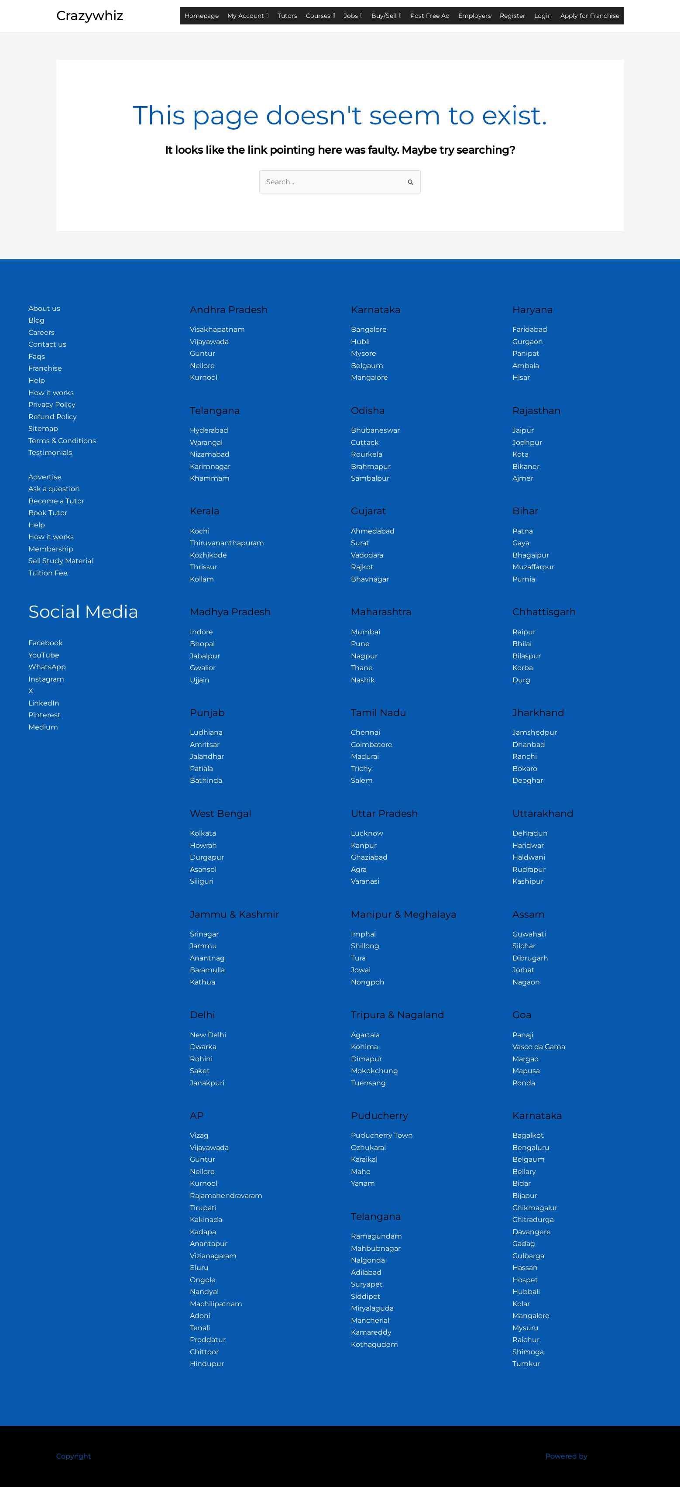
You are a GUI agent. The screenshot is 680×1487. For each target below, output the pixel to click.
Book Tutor (47, 513)
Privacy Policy (52, 404)
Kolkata (203, 833)
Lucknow (367, 833)
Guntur (202, 353)
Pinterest (44, 715)
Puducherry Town (382, 1135)
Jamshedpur (534, 732)
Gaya (520, 543)
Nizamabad (210, 454)
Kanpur (364, 845)
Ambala (525, 365)
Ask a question (54, 489)
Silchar (524, 946)
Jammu (203, 946)
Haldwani (528, 857)
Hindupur (207, 1364)
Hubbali (526, 1291)
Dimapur (366, 1059)
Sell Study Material (60, 561)
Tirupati (203, 1208)
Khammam (210, 478)
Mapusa (526, 1071)
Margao (525, 1059)
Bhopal (202, 644)
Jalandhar (207, 756)
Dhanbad (528, 744)
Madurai (365, 756)
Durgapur (207, 857)
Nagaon (526, 982)
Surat (360, 543)
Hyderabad (209, 430)
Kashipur (527, 881)
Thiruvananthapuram (227, 543)
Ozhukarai (368, 1147)
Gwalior (203, 668)
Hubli (360, 341)
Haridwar (528, 845)
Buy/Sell (386, 15)
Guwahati (529, 934)
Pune (360, 644)
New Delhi (208, 1035)
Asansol (203, 869)
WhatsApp (47, 667)
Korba (522, 668)
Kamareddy (371, 1332)
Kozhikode (208, 555)
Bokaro (524, 768)
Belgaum (367, 365)
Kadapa (203, 1232)
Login (543, 16)
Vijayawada (209, 341)
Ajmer (522, 478)
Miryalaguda (372, 1308)
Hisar (521, 377)
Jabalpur (205, 656)
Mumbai (365, 632)
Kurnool (203, 377)
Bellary (524, 1171)
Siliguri (201, 881)
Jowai (361, 970)
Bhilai (522, 644)
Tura (358, 958)
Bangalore (369, 329)
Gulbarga (528, 1256)
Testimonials (50, 452)
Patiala (201, 768)
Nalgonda (368, 1260)
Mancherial (370, 1320)
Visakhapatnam (217, 329)
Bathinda (206, 780)
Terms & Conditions (62, 441)
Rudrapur (529, 869)
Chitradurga (533, 1219)
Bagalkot (528, 1135)
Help (36, 380)
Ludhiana (206, 732)
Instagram (46, 679)
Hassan (525, 1267)
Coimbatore (371, 744)
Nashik (363, 680)
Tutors (287, 16)
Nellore (202, 365)
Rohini (201, 1059)
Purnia (523, 579)
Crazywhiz (90, 15)
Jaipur (523, 430)
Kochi (199, 531)
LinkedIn (43, 703)
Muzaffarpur (533, 567)
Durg (521, 680)
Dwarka (203, 1047)
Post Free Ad (430, 16)
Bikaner (525, 466)
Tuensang (368, 1083)
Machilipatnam (216, 1304)
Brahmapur (371, 466)
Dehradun (530, 833)
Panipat (525, 353)
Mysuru (525, 1328)
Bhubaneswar (375, 430)
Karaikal (364, 1159)
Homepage (202, 16)
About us (44, 308)
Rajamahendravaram (226, 1195)
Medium (43, 727)
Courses (320, 15)
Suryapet (367, 1284)
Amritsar (205, 744)
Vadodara (367, 555)
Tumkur (526, 1364)
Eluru (199, 1267)
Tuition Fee (48, 573)
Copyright (73, 1456)
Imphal (363, 934)
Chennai (365, 732)
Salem (362, 780)
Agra (359, 869)
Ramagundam (376, 1236)
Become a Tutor (56, 501)
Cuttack (365, 442)
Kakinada (206, 1219)
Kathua (202, 982)
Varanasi (365, 881)
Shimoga (528, 1352)
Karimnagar (210, 466)
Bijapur (524, 1195)
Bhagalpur (530, 555)
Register (512, 16)
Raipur (524, 632)
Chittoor (204, 1352)
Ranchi (524, 756)
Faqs (36, 356)
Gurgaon (527, 341)
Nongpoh (368, 982)
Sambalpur (370, 478)
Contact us (47, 344)
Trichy (361, 768)
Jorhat (523, 970)
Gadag (523, 1243)
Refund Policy (52, 417)
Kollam (202, 579)
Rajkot (362, 567)
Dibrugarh (530, 958)
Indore (201, 632)
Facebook (45, 643)
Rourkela (366, 454)
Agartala (365, 1035)
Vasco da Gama (538, 1047)
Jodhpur (527, 442)
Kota (520, 454)
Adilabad (366, 1272)
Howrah (203, 845)
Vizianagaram (213, 1256)
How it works (51, 393)
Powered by (566, 1456)
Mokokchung (374, 1071)
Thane (362, 668)
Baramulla (207, 970)
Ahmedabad (373, 531)
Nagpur (364, 656)
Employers (474, 16)
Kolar (521, 1304)
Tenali (200, 1328)
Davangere (531, 1232)
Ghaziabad (369, 857)
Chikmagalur (534, 1208)
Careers (41, 332)
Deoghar (527, 780)
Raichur (525, 1340)
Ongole (203, 1280)
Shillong (365, 946)
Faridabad (529, 329)
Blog (36, 320)
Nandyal (204, 1291)
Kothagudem (374, 1344)
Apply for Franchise (589, 16)
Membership (50, 549)
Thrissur (203, 567)
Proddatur (208, 1340)
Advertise (45, 477)
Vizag (199, 1135)
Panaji (522, 1035)
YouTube (43, 655)
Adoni (200, 1315)
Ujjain (199, 680)
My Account (248, 15)
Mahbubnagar (376, 1248)
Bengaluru (530, 1147)
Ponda (523, 1083)
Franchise (45, 368)
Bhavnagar (370, 579)
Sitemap (43, 428)
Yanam (363, 1183)
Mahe (361, 1171)
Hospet (525, 1280)
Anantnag (207, 958)
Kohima (364, 1047)
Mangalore (369, 377)
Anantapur (208, 1243)
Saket (200, 1071)
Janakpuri (207, 1083)
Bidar (521, 1183)
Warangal (206, 442)
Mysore (363, 353)
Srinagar (204, 934)
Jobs (353, 15)
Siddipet (366, 1296)
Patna (522, 531)
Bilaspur (526, 656)
